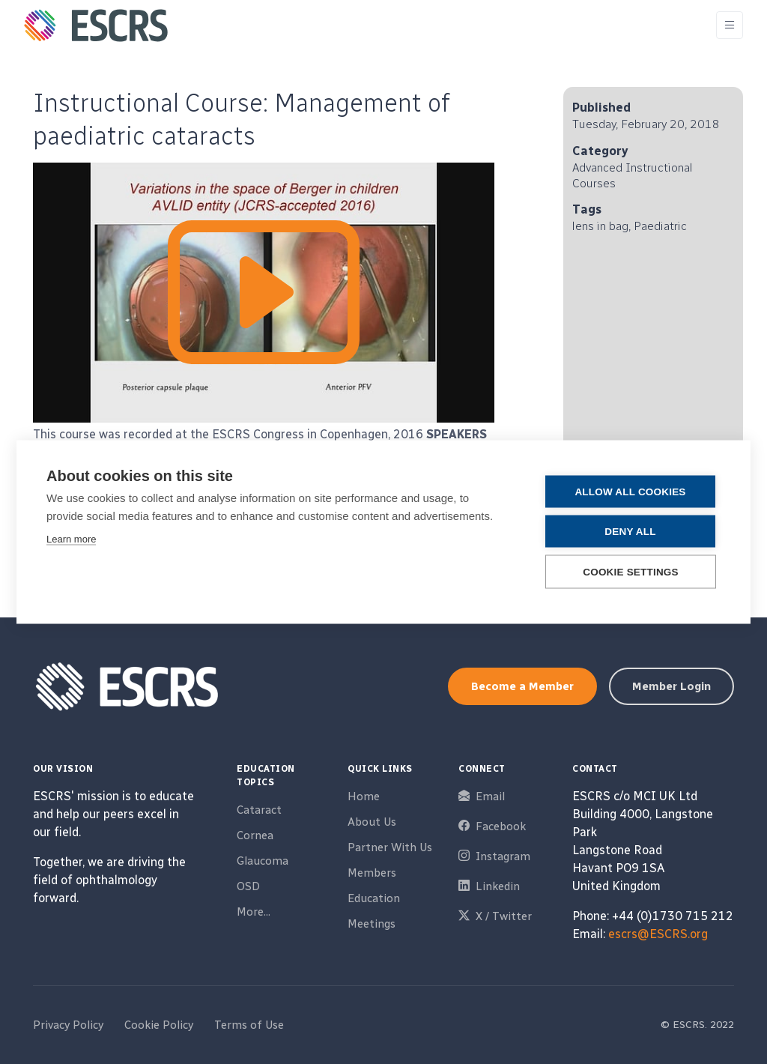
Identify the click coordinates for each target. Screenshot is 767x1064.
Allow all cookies (630, 492)
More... (253, 912)
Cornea (255, 835)
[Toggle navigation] (729, 25)
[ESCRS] (96, 25)
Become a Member (522, 686)
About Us (372, 822)
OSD (248, 886)
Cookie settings (631, 572)
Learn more (71, 539)
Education (374, 898)
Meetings (371, 924)
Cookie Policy (158, 1025)
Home (364, 796)
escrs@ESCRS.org (658, 934)
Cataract (259, 810)
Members (372, 873)
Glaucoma (262, 861)
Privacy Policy (68, 1025)
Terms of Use (249, 1025)
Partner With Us (390, 847)
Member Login (671, 686)
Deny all (629, 531)
